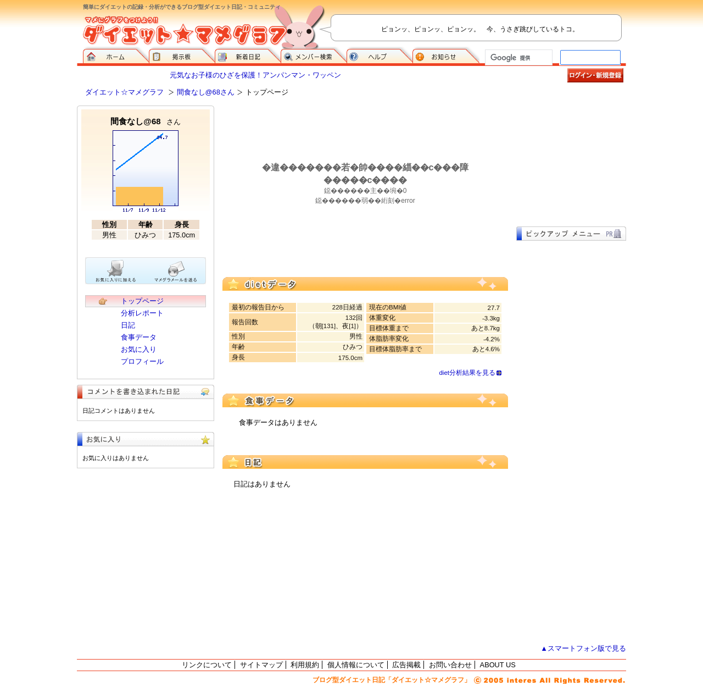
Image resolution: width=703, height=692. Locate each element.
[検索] (517, 58)
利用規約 (305, 665)
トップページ (142, 301)
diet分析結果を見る (467, 372)
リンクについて (207, 665)
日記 (128, 325)
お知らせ (445, 55)
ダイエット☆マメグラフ (124, 92)
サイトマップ (261, 665)
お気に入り (139, 349)
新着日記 (248, 55)
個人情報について (355, 665)
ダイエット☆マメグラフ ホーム (116, 55)
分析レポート (142, 313)
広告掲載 (406, 665)
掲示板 (182, 55)
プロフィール (142, 361)
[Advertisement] (571, 160)
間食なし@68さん (206, 92)
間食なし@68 (145, 121)
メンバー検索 (314, 55)
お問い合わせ (450, 665)
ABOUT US (498, 665)
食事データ (139, 337)
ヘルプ (379, 55)
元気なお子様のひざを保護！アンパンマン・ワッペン (255, 75)
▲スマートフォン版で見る (583, 648)
